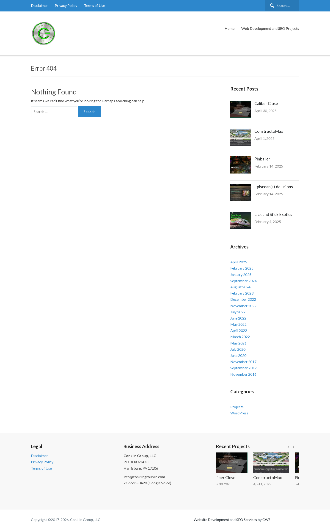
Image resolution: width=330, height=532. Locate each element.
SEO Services (246, 519)
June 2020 (238, 355)
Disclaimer (39, 5)
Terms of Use (94, 5)
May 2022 (238, 324)
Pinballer (262, 158)
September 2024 (243, 280)
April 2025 (238, 262)
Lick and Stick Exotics (273, 214)
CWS (266, 519)
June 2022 (238, 318)
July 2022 (237, 312)
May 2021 (238, 343)
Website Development (211, 519)
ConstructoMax (268, 131)
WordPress (239, 413)
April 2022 (238, 330)
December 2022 (243, 299)
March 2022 (240, 336)
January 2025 (240, 274)
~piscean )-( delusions (273, 186)
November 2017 (243, 361)
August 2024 (240, 287)
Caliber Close (266, 103)
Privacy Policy (66, 5)
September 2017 (243, 368)
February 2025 (241, 268)
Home (229, 28)
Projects (237, 407)
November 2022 (243, 305)
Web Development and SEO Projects (270, 28)
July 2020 (237, 349)
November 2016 (243, 374)
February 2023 (241, 293)
